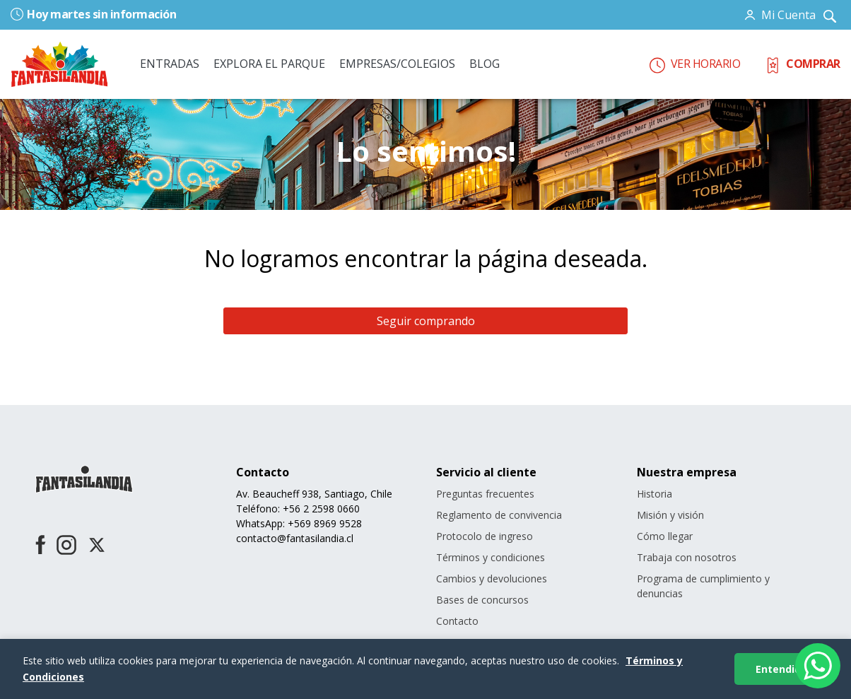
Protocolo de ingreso (484, 536)
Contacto (457, 621)
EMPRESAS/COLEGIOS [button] (397, 63)
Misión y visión (670, 515)
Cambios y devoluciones (491, 578)
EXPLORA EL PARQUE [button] (269, 63)
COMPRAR (802, 63)
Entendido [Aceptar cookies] (781, 669)
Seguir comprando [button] (426, 321)
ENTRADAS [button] (169, 63)
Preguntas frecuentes (485, 493)
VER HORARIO (695, 63)
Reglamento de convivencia (499, 515)
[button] (780, 15)
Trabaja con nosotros (686, 557)
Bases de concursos (482, 599)
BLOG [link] (484, 63)
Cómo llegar (665, 536)
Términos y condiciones (490, 557)
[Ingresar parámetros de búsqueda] (829, 15)
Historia (654, 493)
